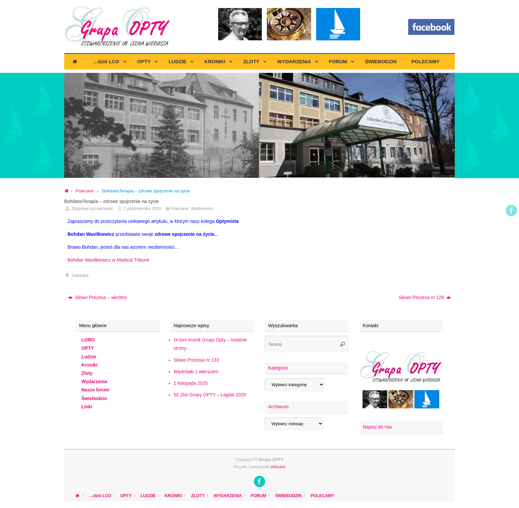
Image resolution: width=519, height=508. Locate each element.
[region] (259, 125)
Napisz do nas (377, 427)
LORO (88, 339)
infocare (278, 467)
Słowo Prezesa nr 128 (425, 297)
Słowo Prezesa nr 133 (196, 360)
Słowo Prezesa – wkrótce (97, 297)
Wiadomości (202, 208)
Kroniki (89, 365)
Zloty (86, 373)
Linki (86, 406)
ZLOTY (198, 495)
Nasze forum (95, 389)
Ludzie (88, 356)
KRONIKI (173, 495)
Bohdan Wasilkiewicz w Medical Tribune (109, 260)
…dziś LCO (100, 495)
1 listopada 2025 (191, 383)
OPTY (87, 348)
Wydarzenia (94, 381)
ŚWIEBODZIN (288, 495)
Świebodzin (94, 398)
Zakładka (79, 275)
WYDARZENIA (228, 495)
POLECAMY (322, 495)
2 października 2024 (142, 208)
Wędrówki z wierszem (196, 371)
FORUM (258, 495)
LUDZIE (148, 495)
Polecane (85, 190)
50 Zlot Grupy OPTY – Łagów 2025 (210, 394)
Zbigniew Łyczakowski (92, 208)
